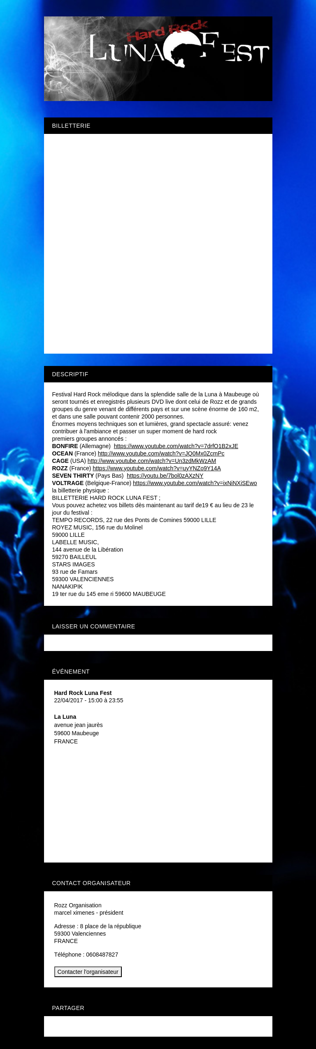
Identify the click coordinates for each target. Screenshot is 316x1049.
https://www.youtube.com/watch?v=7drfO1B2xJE (176, 446)
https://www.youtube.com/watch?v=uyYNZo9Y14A (157, 468)
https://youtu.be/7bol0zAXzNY (165, 475)
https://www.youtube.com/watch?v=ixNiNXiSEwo (195, 483)
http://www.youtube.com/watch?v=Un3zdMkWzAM (152, 461)
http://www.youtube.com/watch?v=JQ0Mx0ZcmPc (161, 453)
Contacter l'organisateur (88, 971)
